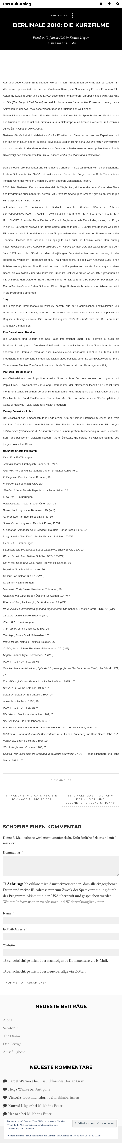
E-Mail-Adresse (15, 929)
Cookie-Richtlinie (93, 1135)
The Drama (12, 1036)
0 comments (61, 780)
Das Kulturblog (17, 4)
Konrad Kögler (79, 37)
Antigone (42, 1089)
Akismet (33, 895)
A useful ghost (14, 1052)
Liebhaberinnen (66, 1097)
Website (9, 945)
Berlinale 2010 (61, 15)
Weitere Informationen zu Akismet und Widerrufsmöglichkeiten (53, 901)
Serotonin (11, 1028)
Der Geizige (12, 1044)
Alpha (7, 1020)
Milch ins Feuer (50, 1105)
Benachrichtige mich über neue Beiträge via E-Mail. (46, 971)
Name (8, 913)
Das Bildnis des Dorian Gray (62, 1081)
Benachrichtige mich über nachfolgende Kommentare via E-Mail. (57, 960)
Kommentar (13, 852)
